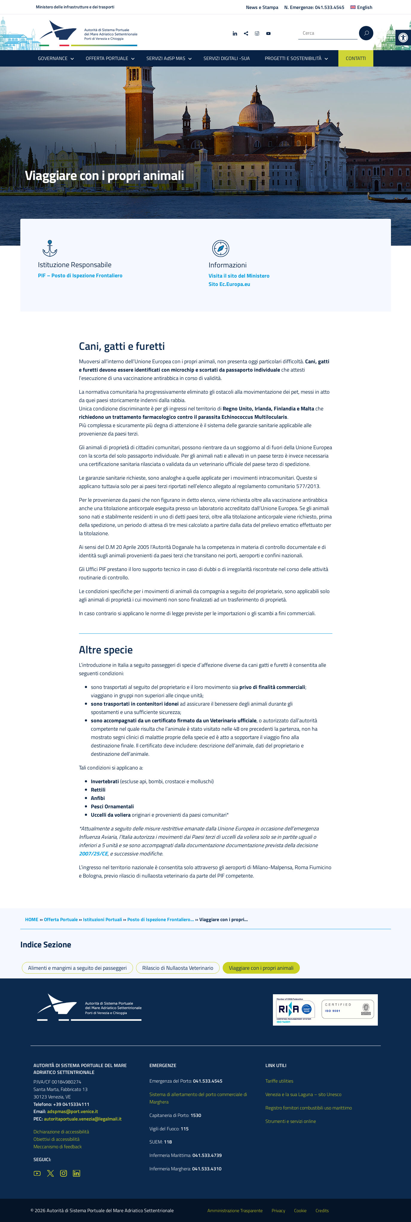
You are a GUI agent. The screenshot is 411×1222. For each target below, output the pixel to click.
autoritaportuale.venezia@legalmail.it (83, 1118)
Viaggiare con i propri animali (261, 968)
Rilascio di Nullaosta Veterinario (177, 968)
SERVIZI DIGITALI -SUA (227, 58)
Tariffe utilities (279, 1080)
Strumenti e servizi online (290, 1121)
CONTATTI (356, 58)
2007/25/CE (93, 853)
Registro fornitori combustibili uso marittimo (308, 1107)
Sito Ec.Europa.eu (229, 284)
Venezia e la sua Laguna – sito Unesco (303, 1094)
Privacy (278, 1210)
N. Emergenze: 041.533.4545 (314, 7)
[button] (403, 37)
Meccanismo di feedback (57, 1146)
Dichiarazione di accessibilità (61, 1131)
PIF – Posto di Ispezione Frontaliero (80, 275)
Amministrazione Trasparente (235, 1210)
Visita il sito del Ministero (239, 276)
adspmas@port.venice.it (72, 1111)
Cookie (300, 1210)
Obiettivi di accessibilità (56, 1139)
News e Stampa (262, 7)
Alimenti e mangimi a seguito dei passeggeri (77, 968)
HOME (31, 919)
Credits (322, 1210)
